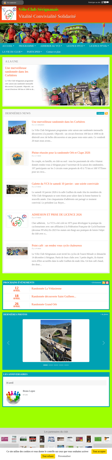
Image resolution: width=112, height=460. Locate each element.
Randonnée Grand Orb (44, 304)
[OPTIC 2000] (107, 439)
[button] (8, 85)
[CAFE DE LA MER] (88, 439)
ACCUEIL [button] (7, 46)
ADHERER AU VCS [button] (50, 46)
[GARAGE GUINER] (70, 439)
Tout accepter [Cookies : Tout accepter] (99, 451)
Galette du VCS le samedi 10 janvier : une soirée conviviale (65, 183)
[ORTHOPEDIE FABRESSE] (23, 439)
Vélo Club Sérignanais (38, 9)
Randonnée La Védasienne (47, 288)
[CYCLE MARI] (14, 439)
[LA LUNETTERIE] (32, 439)
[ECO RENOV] (42, 439)
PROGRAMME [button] (26, 46)
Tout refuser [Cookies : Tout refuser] (48, 456)
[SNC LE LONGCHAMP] (60, 439)
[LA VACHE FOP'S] (4, 439)
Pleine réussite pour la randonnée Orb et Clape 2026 (61, 152)
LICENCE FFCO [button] (75, 46)
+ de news (100, 113)
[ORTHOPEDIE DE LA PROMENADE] (98, 439)
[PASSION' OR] (79, 439)
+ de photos (104, 314)
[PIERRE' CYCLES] (51, 439)
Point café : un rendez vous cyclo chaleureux (57, 245)
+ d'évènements (96, 282)
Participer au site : (98, 2)
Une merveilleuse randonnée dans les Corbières (16, 71)
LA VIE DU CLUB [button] (11, 52)
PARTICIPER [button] (33, 52)
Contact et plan (53, 52)
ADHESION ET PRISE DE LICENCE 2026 (57, 214)
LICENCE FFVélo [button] (98, 46)
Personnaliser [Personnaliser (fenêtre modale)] (64, 456)
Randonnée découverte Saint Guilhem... (54, 296)
